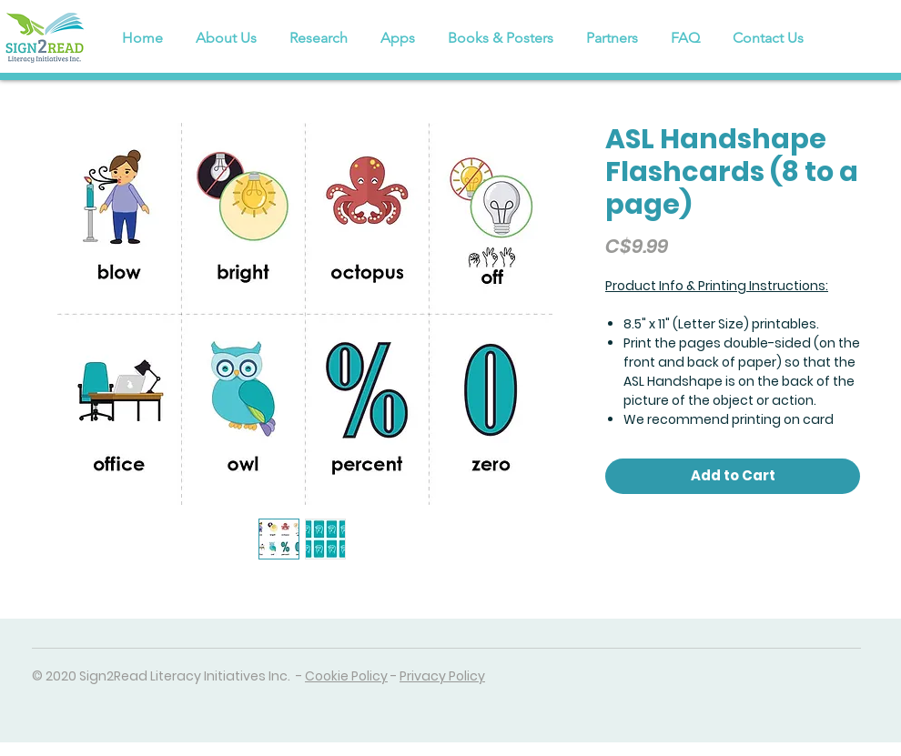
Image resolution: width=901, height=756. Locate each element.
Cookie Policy (346, 676)
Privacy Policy (442, 676)
